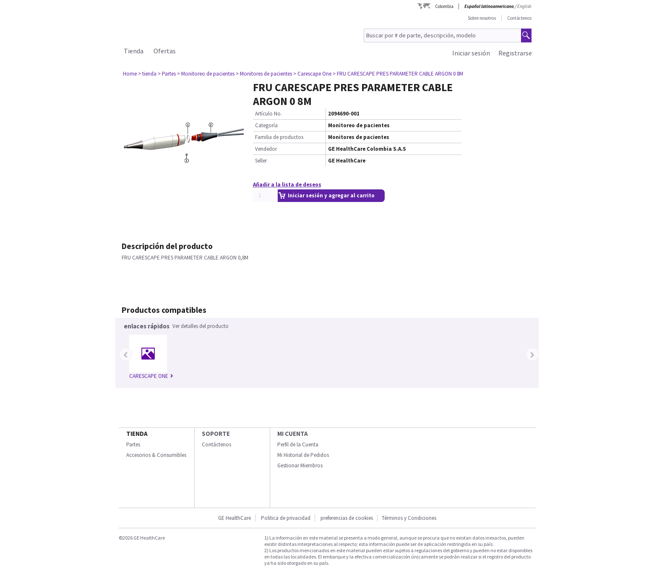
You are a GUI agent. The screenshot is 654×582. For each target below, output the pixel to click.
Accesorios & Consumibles (156, 455)
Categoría (266, 125)
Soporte (216, 434)
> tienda (147, 73)
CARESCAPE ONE (151, 376)
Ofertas (165, 51)
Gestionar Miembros (300, 465)
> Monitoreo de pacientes (206, 73)
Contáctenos (519, 18)
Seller (261, 160)
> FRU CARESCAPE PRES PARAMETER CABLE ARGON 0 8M (398, 73)
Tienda (133, 51)
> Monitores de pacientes (264, 73)
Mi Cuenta (292, 434)
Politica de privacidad (285, 518)
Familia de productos (279, 137)
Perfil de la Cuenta (297, 444)
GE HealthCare (234, 518)
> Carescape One (312, 73)
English (524, 6)
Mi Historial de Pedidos (303, 455)
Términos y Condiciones (409, 518)
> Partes (167, 73)
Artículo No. (268, 113)
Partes (133, 444)
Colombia (444, 6)
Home (130, 73)
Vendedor (266, 148)
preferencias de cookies (346, 518)
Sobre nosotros (482, 18)
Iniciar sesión (471, 53)
